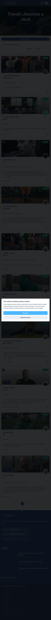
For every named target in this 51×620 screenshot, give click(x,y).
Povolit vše (25, 313)
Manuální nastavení (25, 317)
